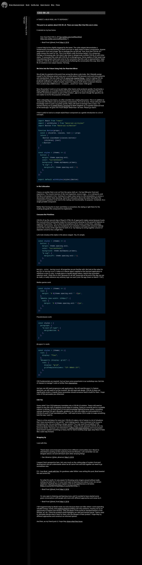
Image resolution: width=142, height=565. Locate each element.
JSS (76, 93)
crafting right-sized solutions (79, 429)
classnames (73, 384)
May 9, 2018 (69, 458)
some (68, 78)
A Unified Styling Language (60, 106)
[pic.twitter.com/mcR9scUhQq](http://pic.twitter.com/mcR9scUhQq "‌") (61, 38)
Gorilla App (35, 5)
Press (58, 5)
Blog (52, 5)
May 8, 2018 (64, 42)
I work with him (53, 472)
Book (28, 5)
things (82, 78)
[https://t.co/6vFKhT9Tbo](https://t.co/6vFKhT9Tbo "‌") (60, 487)
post (24, 22)
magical (77, 78)
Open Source (45, 5)
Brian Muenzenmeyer (12, 4)
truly (71, 78)
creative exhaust (63, 510)
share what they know (74, 522)
